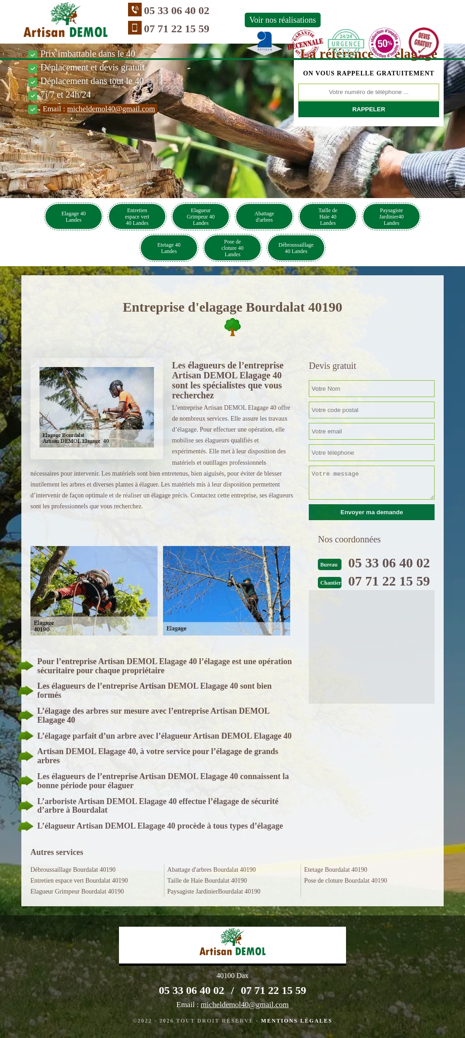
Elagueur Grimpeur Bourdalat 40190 (77, 891)
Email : (99, 108)
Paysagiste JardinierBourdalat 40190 (213, 891)
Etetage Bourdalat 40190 (335, 869)
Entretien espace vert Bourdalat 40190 (79, 880)
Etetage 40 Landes (169, 248)
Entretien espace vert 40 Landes (137, 216)
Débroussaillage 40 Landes (295, 248)
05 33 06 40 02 (176, 10)
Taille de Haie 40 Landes (327, 216)
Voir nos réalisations (282, 20)
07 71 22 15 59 (176, 29)
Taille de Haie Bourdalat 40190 (207, 880)
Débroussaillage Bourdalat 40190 (72, 869)
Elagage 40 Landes (73, 216)
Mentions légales (296, 1021)
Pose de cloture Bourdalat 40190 (345, 880)
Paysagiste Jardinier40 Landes (391, 216)
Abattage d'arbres (264, 216)
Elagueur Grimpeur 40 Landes (201, 216)
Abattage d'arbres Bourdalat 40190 (211, 869)
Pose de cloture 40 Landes (232, 248)
